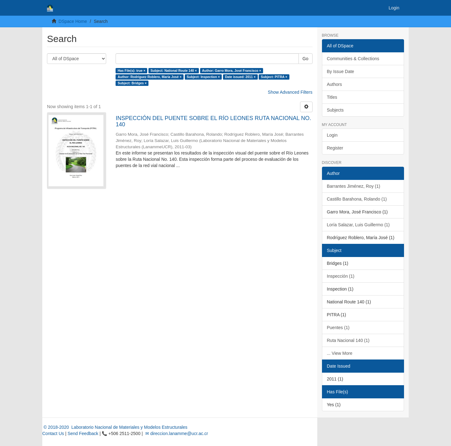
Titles (332, 97)
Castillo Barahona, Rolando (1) (357, 199)
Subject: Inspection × (203, 77)
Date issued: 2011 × (240, 77)
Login (332, 135)
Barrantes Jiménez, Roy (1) (353, 186)
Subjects (335, 110)
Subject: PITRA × (274, 77)
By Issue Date (340, 71)
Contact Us (53, 433)
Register (335, 147)
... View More (339, 353)
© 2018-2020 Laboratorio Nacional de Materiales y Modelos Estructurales (114, 427)
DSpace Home (73, 21)
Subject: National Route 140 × (174, 70)
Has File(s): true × (131, 70)
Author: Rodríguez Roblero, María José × (150, 77)
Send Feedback (83, 433)
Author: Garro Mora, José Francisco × (231, 70)
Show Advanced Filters (290, 92)
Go (305, 58)
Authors (334, 84)
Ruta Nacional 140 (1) (348, 340)
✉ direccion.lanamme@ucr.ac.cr (176, 433)
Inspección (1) (341, 276)
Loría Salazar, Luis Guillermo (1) (358, 224)
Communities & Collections (353, 58)
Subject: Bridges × (132, 83)
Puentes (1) (338, 327)
